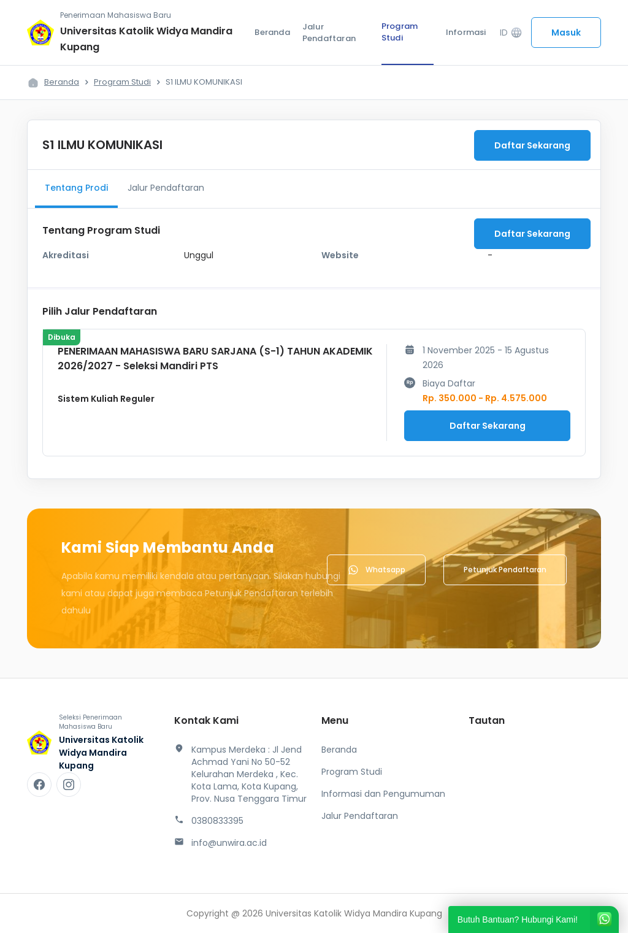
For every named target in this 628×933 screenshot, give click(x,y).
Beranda (272, 32)
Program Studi (399, 32)
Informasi (466, 32)
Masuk (566, 32)
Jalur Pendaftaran (329, 33)
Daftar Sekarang (532, 145)
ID (511, 32)
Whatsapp (376, 570)
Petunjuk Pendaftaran (505, 569)
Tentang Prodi (76, 187)
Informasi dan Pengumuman (383, 794)
